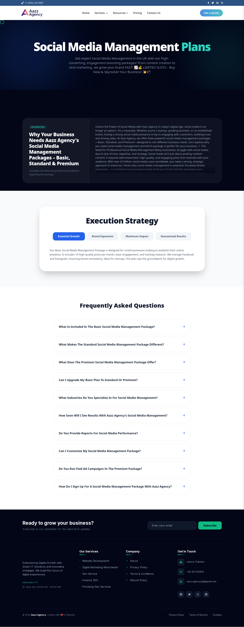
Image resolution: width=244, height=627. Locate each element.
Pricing (137, 13)
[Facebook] (208, 3)
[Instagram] (222, 3)
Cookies (217, 615)
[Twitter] (213, 3)
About (132, 561)
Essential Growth (69, 236)
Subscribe (210, 525)
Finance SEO (88, 580)
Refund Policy (136, 580)
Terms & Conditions (140, 574)
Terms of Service (198, 615)
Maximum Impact (137, 236)
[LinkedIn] (217, 3)
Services (101, 13)
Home (85, 13)
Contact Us (153, 13)
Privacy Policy (136, 567)
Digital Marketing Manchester (98, 567)
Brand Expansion (102, 236)
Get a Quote (211, 13)
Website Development (94, 561)
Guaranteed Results (173, 236)
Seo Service (88, 574)
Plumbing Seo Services (95, 586)
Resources (120, 13)
